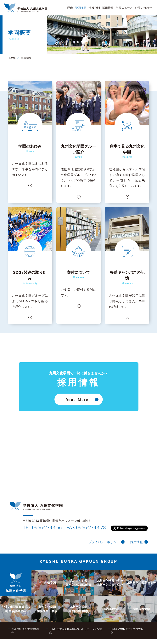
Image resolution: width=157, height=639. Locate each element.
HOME (12, 57)
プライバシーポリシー (106, 542)
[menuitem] (70, 7)
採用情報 (139, 542)
